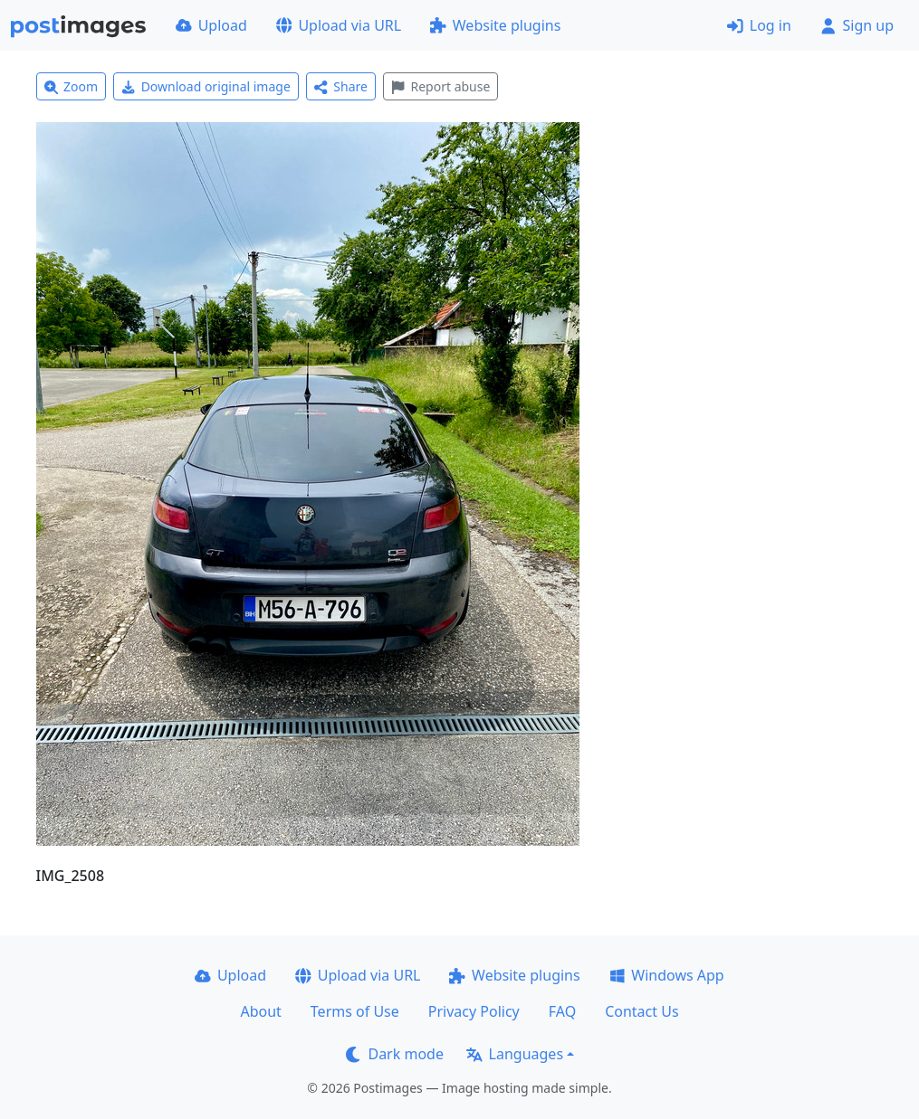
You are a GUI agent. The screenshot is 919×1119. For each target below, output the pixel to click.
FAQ (562, 1011)
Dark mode (395, 1054)
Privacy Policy (474, 1011)
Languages (514, 1054)
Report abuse (440, 86)
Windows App (666, 975)
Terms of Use (355, 1011)
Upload (211, 25)
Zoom (71, 86)
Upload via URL (338, 25)
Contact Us (641, 1011)
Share (341, 86)
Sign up (857, 25)
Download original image (206, 86)
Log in (759, 25)
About (260, 1011)
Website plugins (495, 25)
